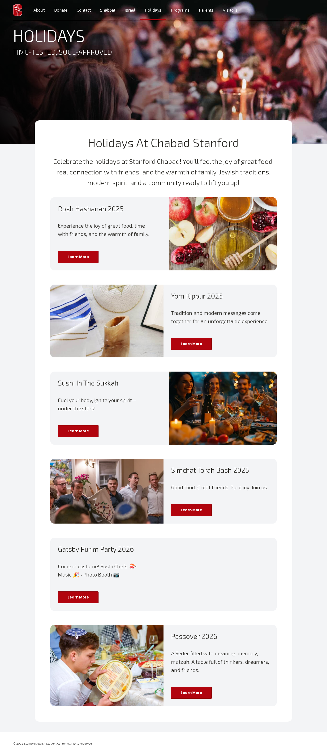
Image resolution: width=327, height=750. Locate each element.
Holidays (153, 10)
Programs (180, 10)
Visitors (230, 10)
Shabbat (107, 10)
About (39, 10)
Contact (84, 10)
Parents (206, 10)
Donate (60, 10)
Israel (130, 10)
